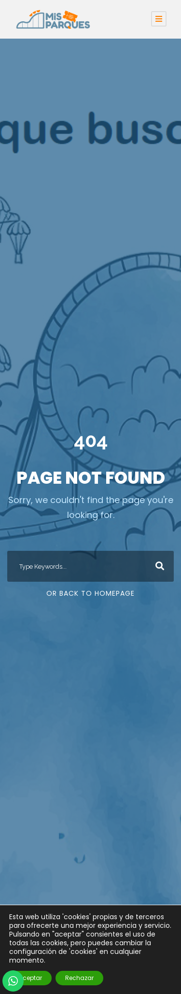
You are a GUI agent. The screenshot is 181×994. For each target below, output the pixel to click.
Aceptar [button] (30, 978)
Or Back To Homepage (90, 593)
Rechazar (79, 978)
